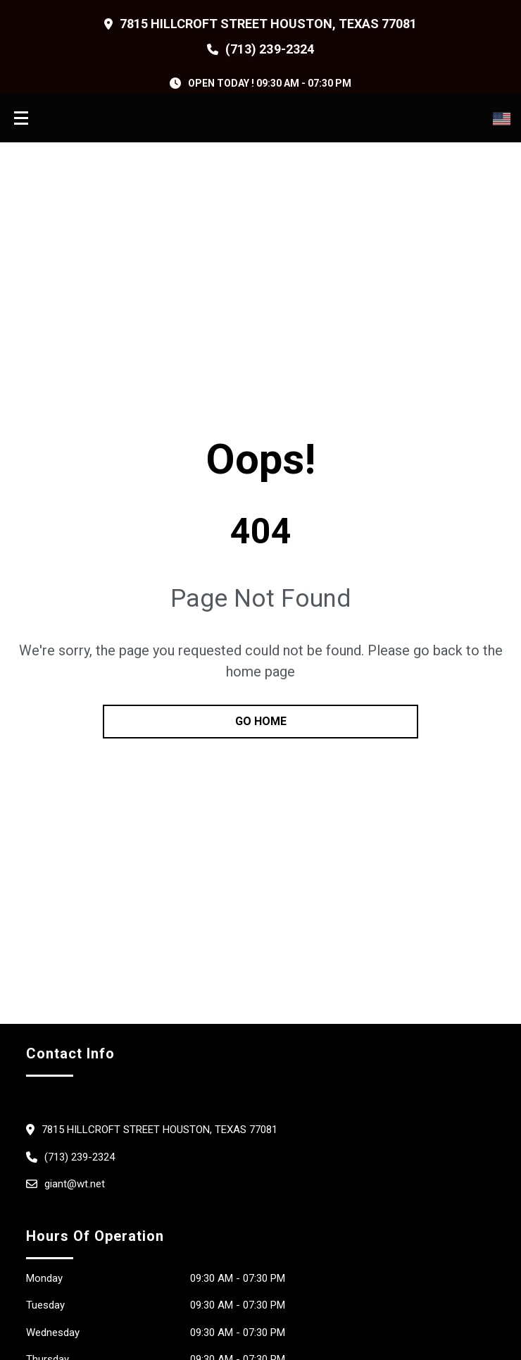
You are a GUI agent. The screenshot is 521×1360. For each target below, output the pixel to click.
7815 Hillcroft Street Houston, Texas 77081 (269, 23)
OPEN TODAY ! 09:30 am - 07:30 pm (270, 83)
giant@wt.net (74, 1183)
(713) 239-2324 (269, 49)
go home (261, 721)
